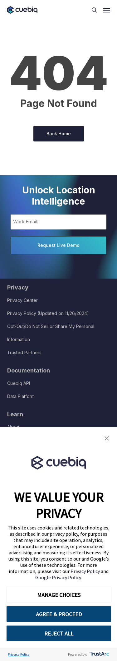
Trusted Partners (24, 352)
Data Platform (21, 396)
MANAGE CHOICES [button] (58, 595)
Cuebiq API (18, 383)
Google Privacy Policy (58, 577)
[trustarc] (98, 654)
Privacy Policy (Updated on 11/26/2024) (48, 313)
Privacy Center (22, 300)
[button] (106, 438)
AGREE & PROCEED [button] (59, 614)
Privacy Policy (86, 571)
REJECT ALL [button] (58, 633)
